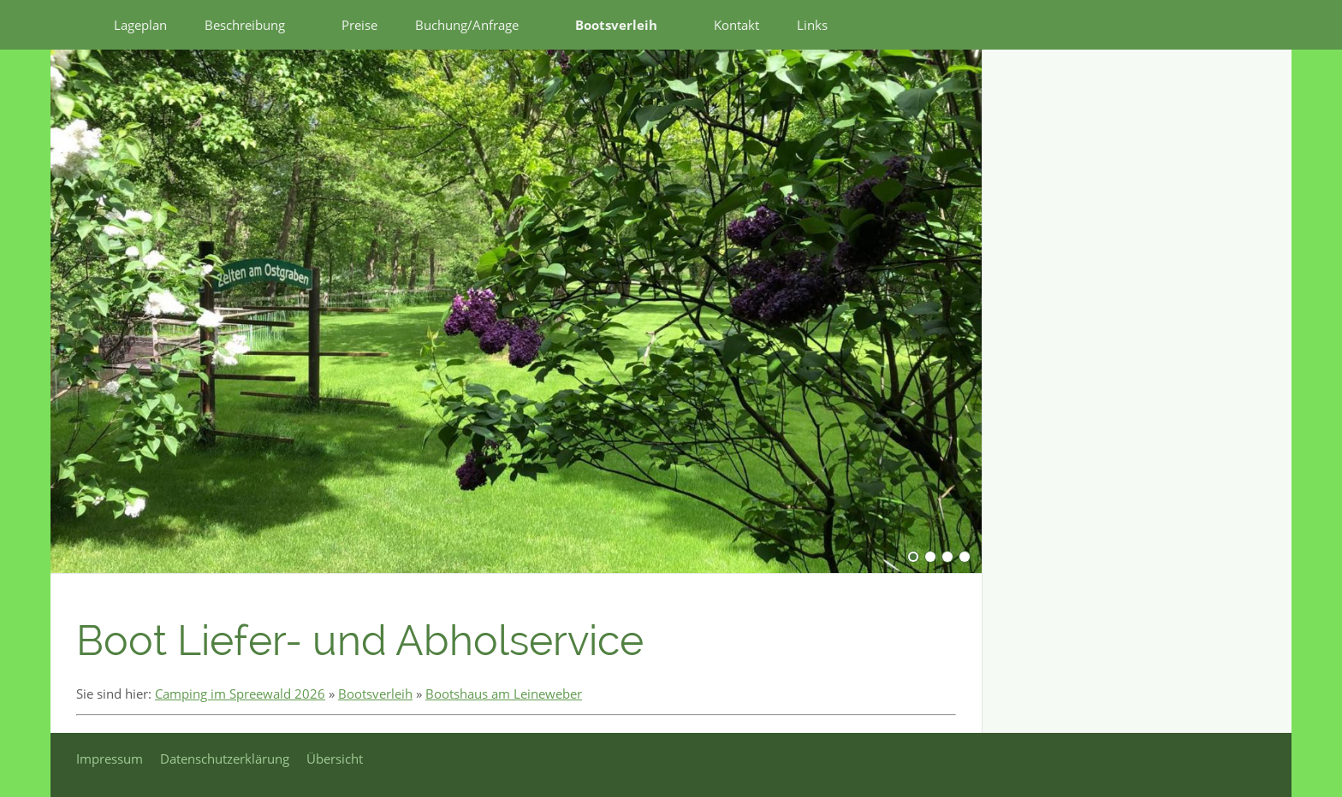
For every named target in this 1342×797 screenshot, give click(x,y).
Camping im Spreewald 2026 (240, 693)
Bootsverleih (375, 693)
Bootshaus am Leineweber (503, 693)
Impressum (109, 758)
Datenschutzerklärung (224, 758)
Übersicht (334, 758)
